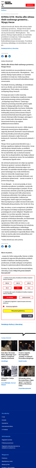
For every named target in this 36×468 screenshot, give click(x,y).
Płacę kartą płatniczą (18, 310)
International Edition (7, 426)
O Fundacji (5, 429)
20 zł (18, 288)
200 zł (18, 283)
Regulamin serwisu (7, 439)
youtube (9, 406)
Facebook (2, 56)
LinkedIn (9, 56)
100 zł (29, 283)
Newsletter (5, 423)
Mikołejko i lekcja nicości (7, 379)
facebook (4, 406)
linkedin (26, 406)
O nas (3, 417)
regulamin (14, 306)
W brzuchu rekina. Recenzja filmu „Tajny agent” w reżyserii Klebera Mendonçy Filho (26, 382)
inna (29, 288)
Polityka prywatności (7, 443)
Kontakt (4, 420)
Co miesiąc (10, 297)
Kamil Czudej (23, 361)
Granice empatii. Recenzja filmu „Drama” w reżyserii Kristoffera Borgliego (26, 355)
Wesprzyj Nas (6, 464)
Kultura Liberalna (6, 4)
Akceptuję (11, 306)
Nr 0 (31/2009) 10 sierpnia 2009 (9, 14)
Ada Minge (4, 361)
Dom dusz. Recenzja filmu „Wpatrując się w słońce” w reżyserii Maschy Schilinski (8, 355)
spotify (32, 406)
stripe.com (27, 316)
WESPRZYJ (30, 5)
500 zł (7, 283)
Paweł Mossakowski (25, 388)
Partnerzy (4, 458)
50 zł (7, 288)
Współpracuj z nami (7, 461)
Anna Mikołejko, (6, 383)
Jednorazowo (26, 297)
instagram (15, 406)
